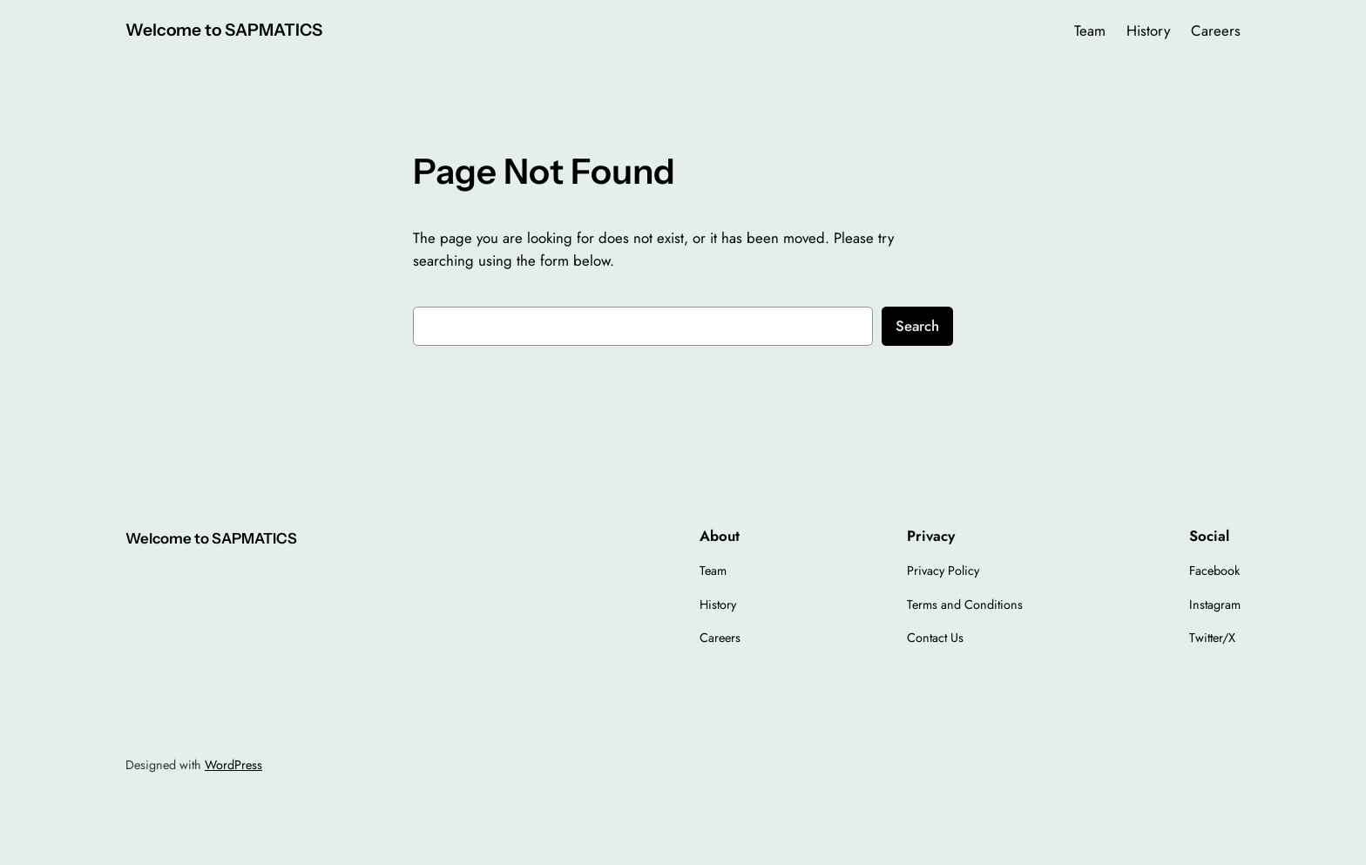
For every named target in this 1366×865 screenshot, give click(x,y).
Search (917, 325)
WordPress (233, 765)
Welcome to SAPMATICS (223, 29)
